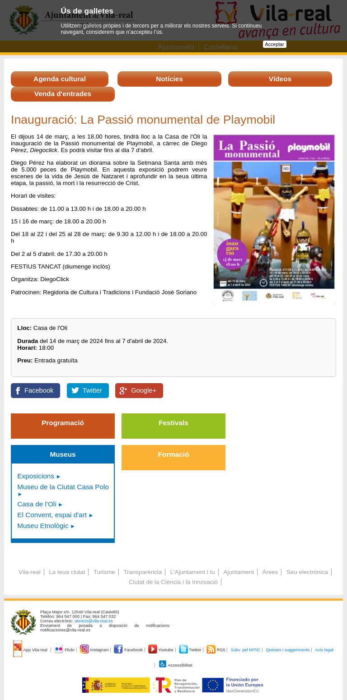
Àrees (270, 572)
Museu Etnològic (42, 525)
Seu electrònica (307, 572)
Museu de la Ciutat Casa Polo (63, 487)
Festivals (173, 422)
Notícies (169, 79)
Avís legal (324, 650)
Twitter (92, 390)
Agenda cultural (59, 79)
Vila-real (30, 572)
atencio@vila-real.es (94, 621)
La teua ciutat (67, 572)
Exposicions (35, 476)
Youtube (161, 650)
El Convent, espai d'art (52, 515)
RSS (216, 650)
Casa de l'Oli (36, 504)
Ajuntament (238, 572)
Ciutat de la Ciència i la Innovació (173, 582)
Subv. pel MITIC (245, 650)
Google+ (143, 390)
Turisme (104, 572)
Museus (62, 454)
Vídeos (280, 79)
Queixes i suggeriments (287, 650)
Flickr (64, 650)
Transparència (142, 572)
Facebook (38, 390)
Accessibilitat (175, 665)
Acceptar (274, 44)
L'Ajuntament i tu (192, 572)
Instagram (95, 650)
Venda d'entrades (62, 93)
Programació (63, 422)
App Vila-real (30, 650)
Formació (173, 454)
